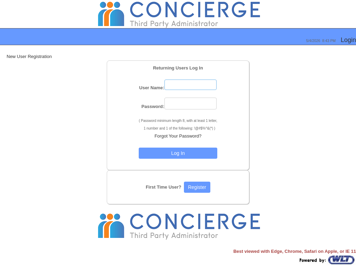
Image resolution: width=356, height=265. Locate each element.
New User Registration (29, 56)
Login (348, 39)
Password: (152, 106)
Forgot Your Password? (177, 136)
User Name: (151, 87)
